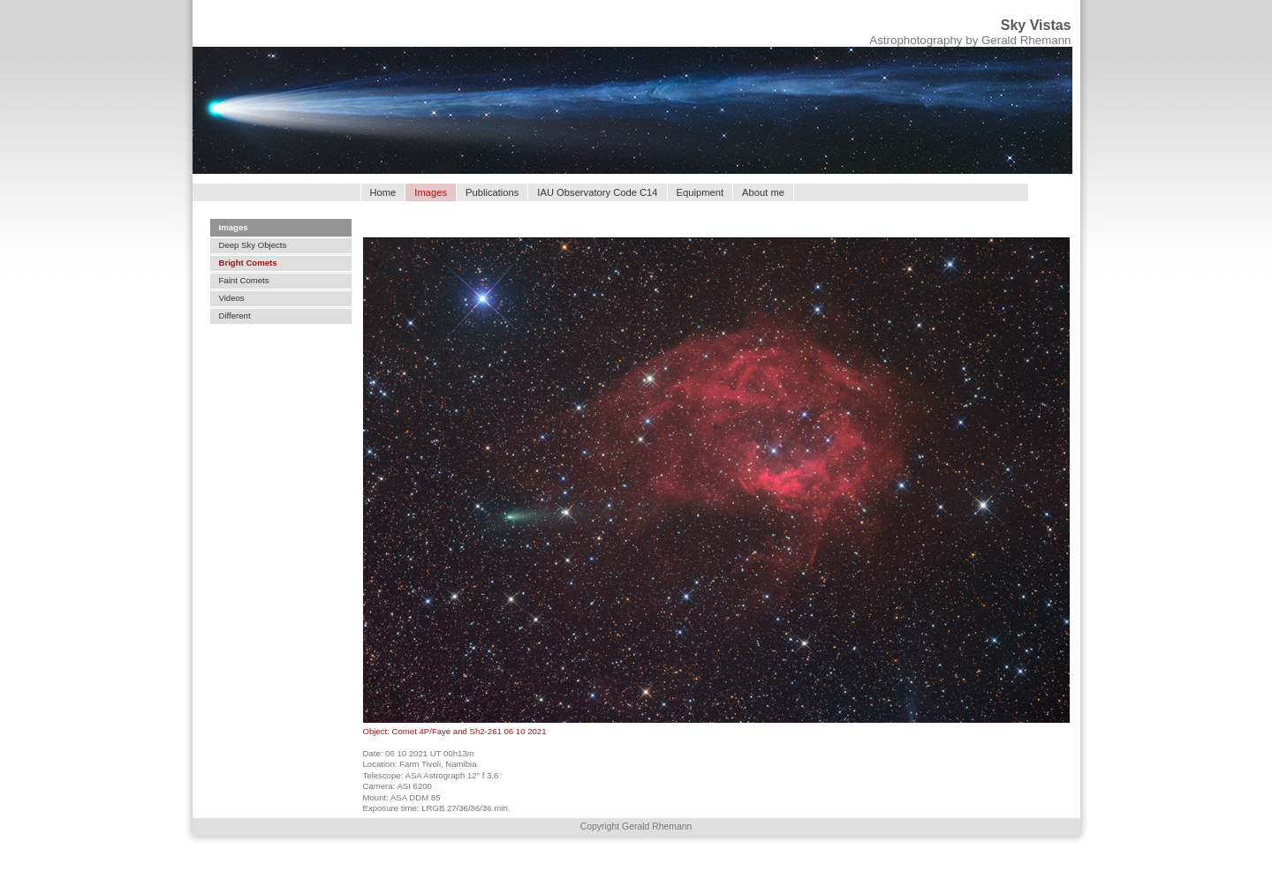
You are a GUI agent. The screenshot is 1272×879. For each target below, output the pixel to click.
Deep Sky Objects (253, 245)
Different (235, 315)
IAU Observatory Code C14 (597, 192)
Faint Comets (244, 280)
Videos (232, 298)
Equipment (700, 192)
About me (763, 192)
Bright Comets (248, 262)
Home (383, 192)
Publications (492, 192)
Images (233, 227)
